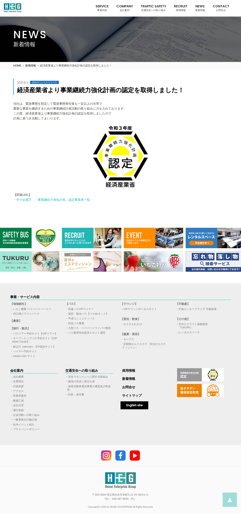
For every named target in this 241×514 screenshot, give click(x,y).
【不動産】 (183, 303)
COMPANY (124, 8)
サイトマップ (132, 395)
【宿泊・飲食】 (130, 319)
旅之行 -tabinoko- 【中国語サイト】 (34, 346)
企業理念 (18, 381)
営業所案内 (19, 395)
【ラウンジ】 (129, 303)
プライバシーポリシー (26, 429)
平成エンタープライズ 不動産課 (197, 309)
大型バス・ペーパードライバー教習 (89, 328)
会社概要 (18, 376)
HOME (17, 65)
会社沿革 (18, 405)
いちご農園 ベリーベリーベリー (32, 309)
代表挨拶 (18, 386)
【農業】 (16, 320)
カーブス (128, 339)
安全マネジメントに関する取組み (88, 376)
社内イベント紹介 (23, 424)
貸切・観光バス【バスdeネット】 (88, 313)
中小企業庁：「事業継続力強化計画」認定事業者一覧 (53, 199)
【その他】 (183, 319)
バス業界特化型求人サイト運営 (86, 332)
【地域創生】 (18, 303)
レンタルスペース (189, 332)
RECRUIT (180, 8)
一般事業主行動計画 (25, 419)
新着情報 (30, 65)
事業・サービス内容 (25, 297)
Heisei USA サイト (24, 356)
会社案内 (16, 370)
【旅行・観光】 (20, 328)
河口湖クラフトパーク (26, 313)
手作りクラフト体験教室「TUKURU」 (192, 326)
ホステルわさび (132, 324)
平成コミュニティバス (81, 318)
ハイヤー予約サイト (25, 351)
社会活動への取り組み (26, 414)
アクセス (18, 391)
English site (134, 405)
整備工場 (18, 400)
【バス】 (71, 303)
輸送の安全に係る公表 (81, 381)
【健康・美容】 (130, 334)
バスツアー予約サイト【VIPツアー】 (35, 333)
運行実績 (18, 410)
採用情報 (128, 370)
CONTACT (221, 8)
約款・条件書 (76, 394)
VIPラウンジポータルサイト (140, 309)
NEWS (200, 8)
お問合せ (128, 387)
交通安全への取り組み (81, 370)
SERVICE (102, 8)
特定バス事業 (76, 323)
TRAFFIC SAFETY (153, 8)
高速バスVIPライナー (81, 309)
